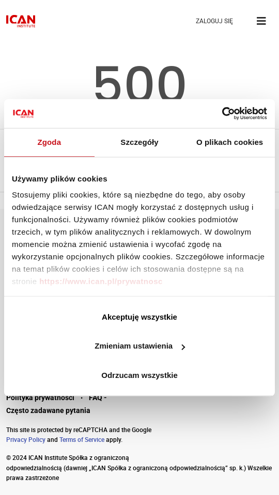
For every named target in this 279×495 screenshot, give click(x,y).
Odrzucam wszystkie (139, 375)
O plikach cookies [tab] (229, 142)
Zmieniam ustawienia (140, 345)
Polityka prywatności (40, 397)
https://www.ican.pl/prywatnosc (101, 281)
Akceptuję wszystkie (139, 316)
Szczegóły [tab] (139, 142)
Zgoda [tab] (49, 142)
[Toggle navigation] (261, 21)
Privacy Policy (25, 439)
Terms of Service (81, 439)
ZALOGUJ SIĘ (214, 21)
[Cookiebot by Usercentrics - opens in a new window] (222, 113)
